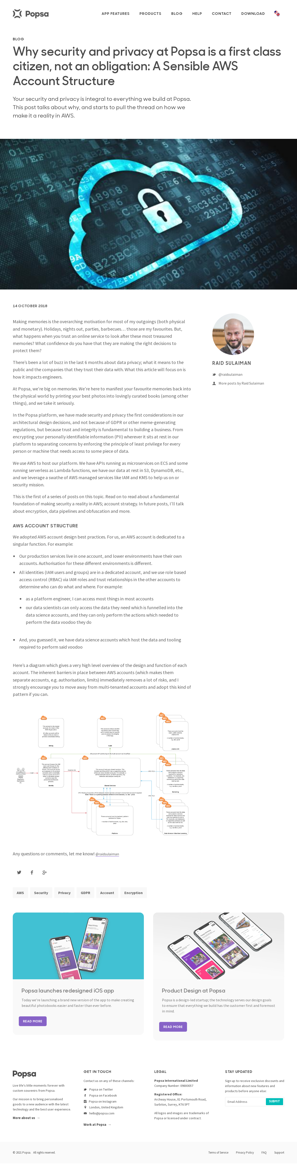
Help (197, 14)
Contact (222, 14)
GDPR (93, 896)
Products (150, 14)
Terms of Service (218, 1153)
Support (279, 1153)
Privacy (70, 896)
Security (44, 896)
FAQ (264, 1153)
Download (253, 14)
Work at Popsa (95, 1126)
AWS (21, 896)
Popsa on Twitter (98, 1091)
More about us (24, 1119)
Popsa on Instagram (100, 1103)
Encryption (145, 896)
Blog (177, 14)
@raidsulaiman (110, 857)
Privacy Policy (245, 1153)
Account (117, 896)
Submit (274, 1103)
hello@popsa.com (99, 1115)
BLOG (21, 39)
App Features (116, 14)
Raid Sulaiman (232, 367)
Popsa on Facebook (100, 1097)
